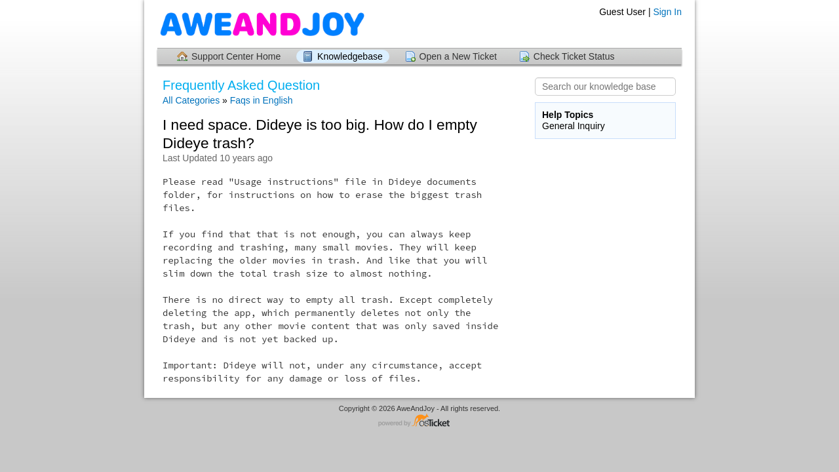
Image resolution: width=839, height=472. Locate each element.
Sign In (667, 12)
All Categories (191, 100)
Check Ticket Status (574, 56)
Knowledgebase (350, 56)
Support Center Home (236, 56)
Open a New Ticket (458, 56)
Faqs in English (261, 100)
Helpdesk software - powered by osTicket (419, 421)
